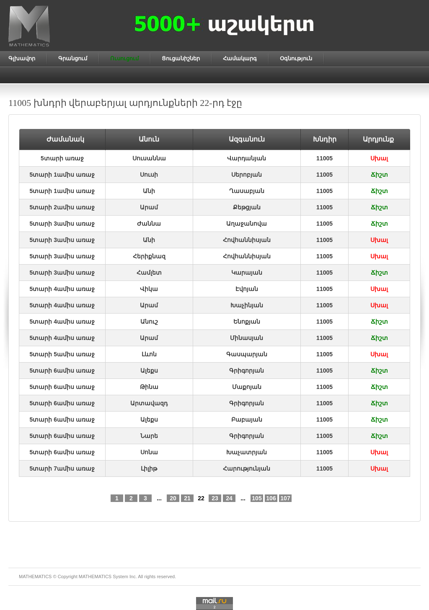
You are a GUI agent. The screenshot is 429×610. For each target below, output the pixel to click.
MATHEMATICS (95, 576)
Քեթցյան (247, 207)
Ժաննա (149, 223)
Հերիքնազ (149, 256)
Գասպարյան (246, 354)
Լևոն (149, 354)
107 (285, 498)
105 (256, 498)
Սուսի (149, 174)
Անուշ (149, 321)
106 (271, 498)
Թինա (149, 387)
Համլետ (149, 272)
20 (173, 498)
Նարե (149, 435)
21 (187, 498)
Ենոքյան (246, 321)
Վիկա (149, 289)
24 (229, 498)
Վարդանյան (246, 158)
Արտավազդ (149, 403)
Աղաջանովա (246, 223)
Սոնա (149, 452)
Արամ (149, 207)
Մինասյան (246, 338)
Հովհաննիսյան (247, 240)
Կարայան (246, 272)
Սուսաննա (149, 158)
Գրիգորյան (246, 370)
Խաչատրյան (246, 452)
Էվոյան (246, 289)
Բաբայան (246, 419)
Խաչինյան (246, 305)
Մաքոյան (246, 387)
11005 (324, 158)
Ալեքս (149, 370)
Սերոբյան (246, 174)
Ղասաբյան (246, 191)
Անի (149, 191)
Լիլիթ (149, 468)
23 (215, 498)
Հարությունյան (246, 468)
